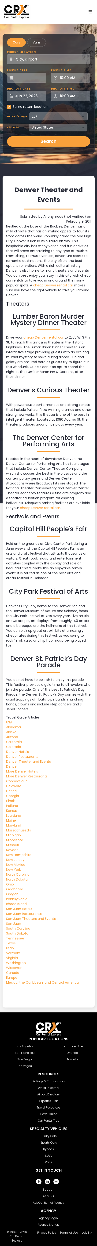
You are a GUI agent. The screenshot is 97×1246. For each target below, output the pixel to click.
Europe (11, 977)
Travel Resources (48, 1107)
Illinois (10, 800)
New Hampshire (18, 854)
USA (9, 722)
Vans (37, 42)
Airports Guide (49, 1101)
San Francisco (25, 1053)
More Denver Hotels (22, 771)
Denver (12, 766)
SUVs (48, 1156)
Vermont (13, 953)
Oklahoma (14, 889)
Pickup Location (21, 52)
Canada (12, 972)
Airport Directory (48, 1094)
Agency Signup (48, 1225)
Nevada (12, 850)
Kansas (12, 810)
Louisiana (13, 815)
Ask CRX (48, 1196)
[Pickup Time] (73, 78)
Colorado (13, 746)
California (14, 742)
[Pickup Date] (29, 78)
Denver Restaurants (22, 756)
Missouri (12, 845)
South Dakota (17, 933)
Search (48, 141)
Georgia (12, 796)
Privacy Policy (46, 1233)
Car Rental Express (17, 1238)
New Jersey (15, 859)
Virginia (12, 958)
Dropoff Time (62, 88)
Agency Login (48, 1218)
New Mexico (15, 864)
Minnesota (14, 840)
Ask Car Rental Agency (48, 1203)
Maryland (13, 825)
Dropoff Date (19, 88)
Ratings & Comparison (49, 1081)
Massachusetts (18, 830)
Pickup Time (61, 70)
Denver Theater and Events (28, 761)
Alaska (11, 732)
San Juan (13, 923)
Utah (10, 948)
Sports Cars (48, 1143)
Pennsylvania (16, 899)
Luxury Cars (49, 1136)
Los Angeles (24, 1046)
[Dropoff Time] (73, 96)
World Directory (48, 1088)
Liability (87, 1233)
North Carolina (18, 874)
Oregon (12, 894)
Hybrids (48, 1149)
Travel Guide (48, 1114)
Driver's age (17, 116)
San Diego (24, 1059)
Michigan (13, 835)
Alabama (13, 727)
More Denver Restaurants (27, 776)
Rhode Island (16, 904)
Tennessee (15, 938)
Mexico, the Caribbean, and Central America (42, 982)
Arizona (12, 737)
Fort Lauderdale (72, 1046)
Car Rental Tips (48, 1121)
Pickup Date (17, 70)
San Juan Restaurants (24, 913)
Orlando (72, 1053)
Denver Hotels (17, 751)
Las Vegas (25, 1066)
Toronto (72, 1059)
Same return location (30, 106)
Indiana (12, 805)
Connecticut (16, 781)
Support (48, 1190)
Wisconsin (14, 967)
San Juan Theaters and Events (31, 918)
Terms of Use (69, 1233)
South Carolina (18, 928)
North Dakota (17, 879)
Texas (11, 943)
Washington (16, 963)
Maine (11, 820)
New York (13, 869)
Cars (16, 42)
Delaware (13, 786)
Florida (11, 791)
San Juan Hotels (19, 909)
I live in (13, 127)
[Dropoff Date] (29, 96)
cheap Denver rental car (53, 285)
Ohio (10, 884)
